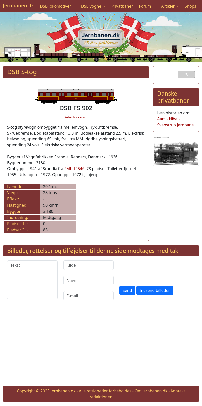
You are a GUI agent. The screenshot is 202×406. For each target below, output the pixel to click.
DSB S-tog (22, 71)
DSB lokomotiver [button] (56, 6)
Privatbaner (122, 6)
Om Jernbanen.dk (151, 391)
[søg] (165, 75)
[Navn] (88, 280)
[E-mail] (88, 295)
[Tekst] (32, 279)
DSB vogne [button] (91, 6)
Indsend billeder (155, 290)
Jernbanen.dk (18, 5)
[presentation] (157, 270)
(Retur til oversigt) (75, 117)
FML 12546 (74, 168)
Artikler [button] (168, 6)
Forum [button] (145, 6)
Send (127, 290)
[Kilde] (88, 265)
